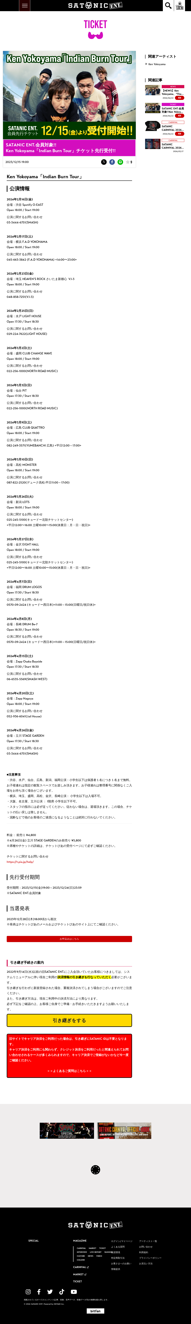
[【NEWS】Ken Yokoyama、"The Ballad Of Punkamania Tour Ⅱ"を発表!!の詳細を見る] (164, 92)
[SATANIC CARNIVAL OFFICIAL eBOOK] (124, 1131)
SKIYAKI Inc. (59, 1304)
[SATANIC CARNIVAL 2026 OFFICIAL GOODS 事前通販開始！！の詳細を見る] (164, 128)
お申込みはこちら (69, 938)
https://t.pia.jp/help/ (20, 862)
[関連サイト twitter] (50, 1292)
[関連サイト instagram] (28, 1292)
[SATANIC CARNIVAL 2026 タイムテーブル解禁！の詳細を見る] (164, 146)
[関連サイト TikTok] (61, 1292)
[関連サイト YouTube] (74, 1292)
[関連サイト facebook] (39, 1292)
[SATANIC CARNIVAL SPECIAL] (67, 1131)
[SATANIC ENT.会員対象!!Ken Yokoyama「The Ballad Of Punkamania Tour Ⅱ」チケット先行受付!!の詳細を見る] (164, 110)
